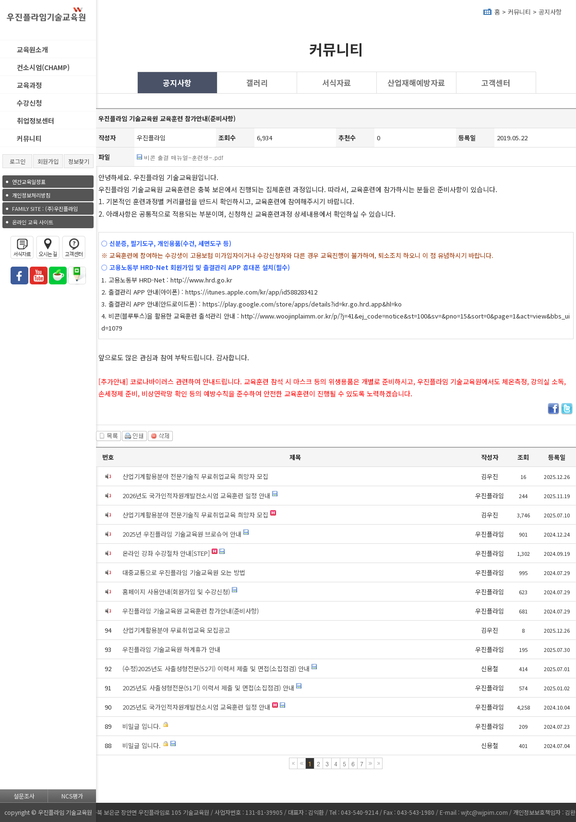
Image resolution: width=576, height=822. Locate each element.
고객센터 (495, 82)
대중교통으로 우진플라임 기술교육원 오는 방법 (183, 572)
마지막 (378, 763)
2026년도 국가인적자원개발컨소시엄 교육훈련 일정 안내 (196, 495)
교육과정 (29, 85)
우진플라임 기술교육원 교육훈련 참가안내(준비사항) (190, 610)
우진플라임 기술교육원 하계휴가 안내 (171, 649)
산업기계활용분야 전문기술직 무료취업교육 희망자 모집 (195, 476)
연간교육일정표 (29, 181)
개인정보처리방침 (31, 195)
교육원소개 (32, 49)
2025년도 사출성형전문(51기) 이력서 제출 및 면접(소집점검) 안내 (208, 687)
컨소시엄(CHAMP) (43, 67)
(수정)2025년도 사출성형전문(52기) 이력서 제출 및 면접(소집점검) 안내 (216, 668)
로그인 (17, 161)
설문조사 (24, 796)
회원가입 (48, 161)
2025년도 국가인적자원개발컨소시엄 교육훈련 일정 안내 (196, 707)
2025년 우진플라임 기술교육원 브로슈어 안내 (181, 534)
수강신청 (29, 103)
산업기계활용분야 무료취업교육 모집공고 (176, 630)
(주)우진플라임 (45, 208)
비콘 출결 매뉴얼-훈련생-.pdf (183, 157)
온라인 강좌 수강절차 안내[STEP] (166, 553)
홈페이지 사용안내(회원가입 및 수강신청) (176, 591)
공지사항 (550, 11)
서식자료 (336, 82)
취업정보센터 (35, 120)
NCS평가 (72, 796)
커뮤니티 (29, 138)
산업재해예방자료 (416, 82)
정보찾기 (78, 161)
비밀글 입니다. (141, 726)
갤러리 (257, 82)
